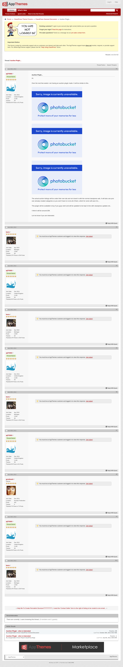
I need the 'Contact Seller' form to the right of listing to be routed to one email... (79, 608)
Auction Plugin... (15, 61)
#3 (116, 265)
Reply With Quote (111, 223)
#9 (116, 516)
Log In (109, 2)
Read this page (57, 29)
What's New (22, 10)
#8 (116, 474)
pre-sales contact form (78, 33)
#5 (116, 348)
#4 (116, 309)
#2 (116, 227)
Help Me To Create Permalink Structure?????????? (34, 608)
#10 (116, 560)
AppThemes (113, 656)
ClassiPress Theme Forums (23, 19)
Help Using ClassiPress (48, 47)
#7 (116, 430)
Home (12, 10)
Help (116, 2)
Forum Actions (10, 14)
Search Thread (111, 65)
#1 (116, 69)
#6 (116, 392)
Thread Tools (100, 65)
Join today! (89, 236)
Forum (9, 19)
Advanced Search (112, 14)
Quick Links (22, 14)
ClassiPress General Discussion (46, 19)
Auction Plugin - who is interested (18, 631)
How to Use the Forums (36, 14)
